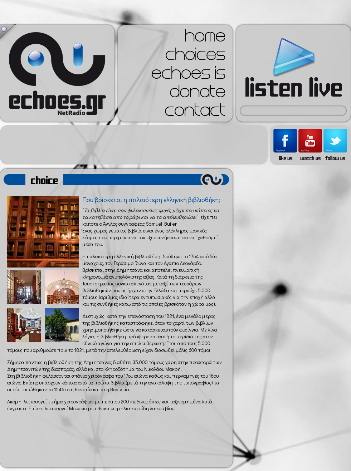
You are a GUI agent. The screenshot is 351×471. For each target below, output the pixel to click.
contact (195, 112)
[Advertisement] (134, 145)
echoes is (188, 75)
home (205, 38)
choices (195, 56)
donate (197, 94)
